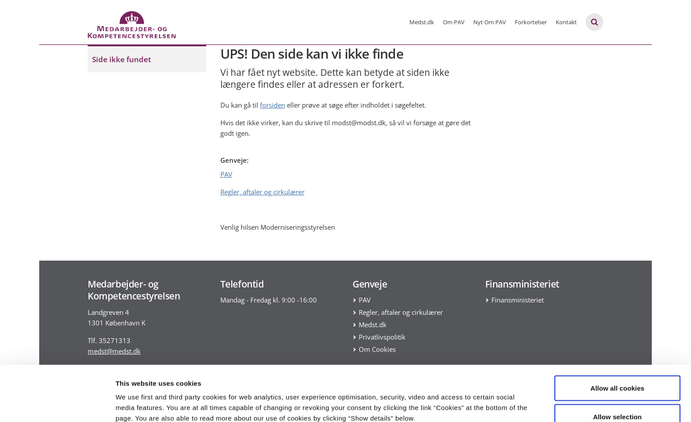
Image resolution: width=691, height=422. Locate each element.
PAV (226, 174)
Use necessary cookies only (617, 398)
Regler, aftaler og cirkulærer (262, 191)
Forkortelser (531, 22)
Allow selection (617, 369)
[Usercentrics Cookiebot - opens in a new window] (57, 404)
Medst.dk (421, 22)
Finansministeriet (517, 299)
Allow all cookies (618, 340)
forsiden (272, 105)
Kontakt (566, 22)
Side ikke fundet (121, 59)
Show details (462, 399)
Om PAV (453, 22)
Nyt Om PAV (489, 22)
